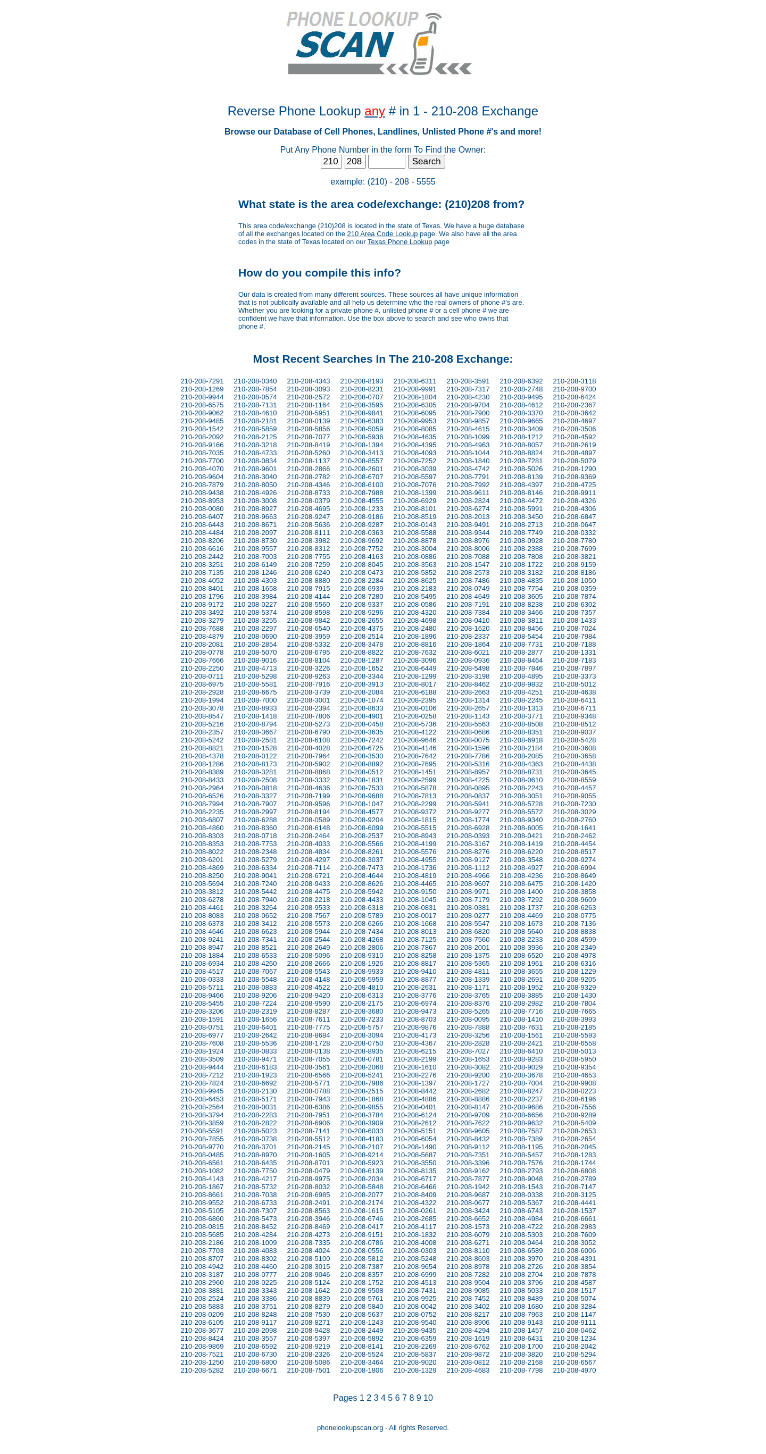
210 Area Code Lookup (382, 234)
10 (428, 1397)
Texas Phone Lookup (400, 242)
